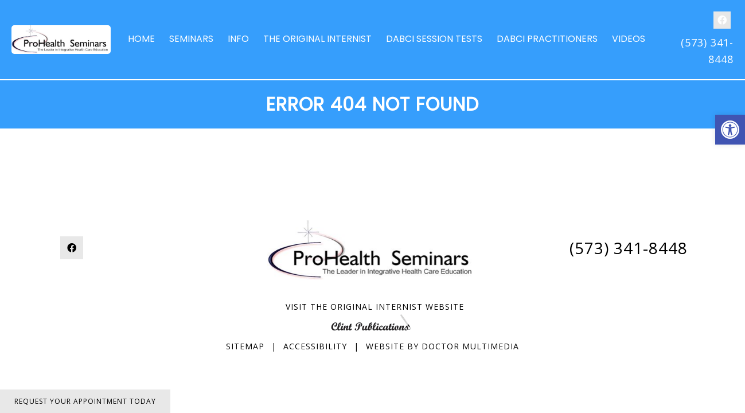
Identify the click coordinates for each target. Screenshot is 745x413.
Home (141, 38)
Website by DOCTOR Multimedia (442, 346)
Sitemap (245, 346)
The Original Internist (317, 38)
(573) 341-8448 (629, 248)
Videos (628, 38)
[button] (730, 130)
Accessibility (315, 346)
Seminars (191, 38)
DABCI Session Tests (434, 38)
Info (238, 38)
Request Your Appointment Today (85, 401)
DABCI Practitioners (547, 38)
